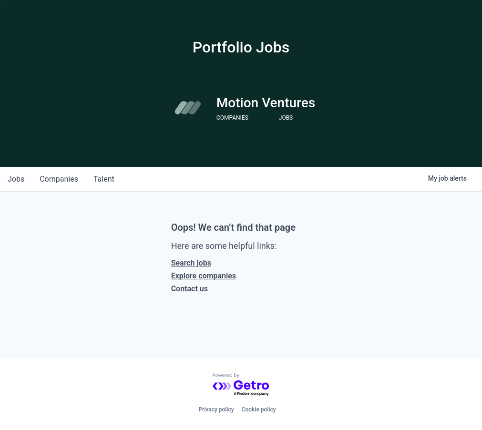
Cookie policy (259, 409)
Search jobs (191, 262)
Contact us (189, 288)
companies (59, 179)
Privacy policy (216, 409)
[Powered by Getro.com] (241, 385)
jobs (16, 179)
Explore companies (203, 275)
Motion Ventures (265, 103)
